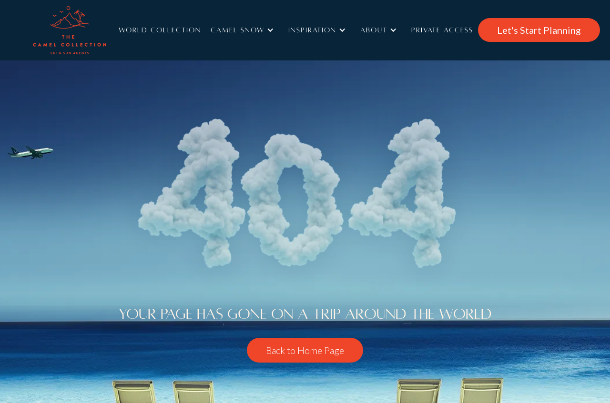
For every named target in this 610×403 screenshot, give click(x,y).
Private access (442, 30)
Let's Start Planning (539, 30)
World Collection (160, 30)
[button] (245, 30)
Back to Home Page (305, 350)
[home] (83, 30)
